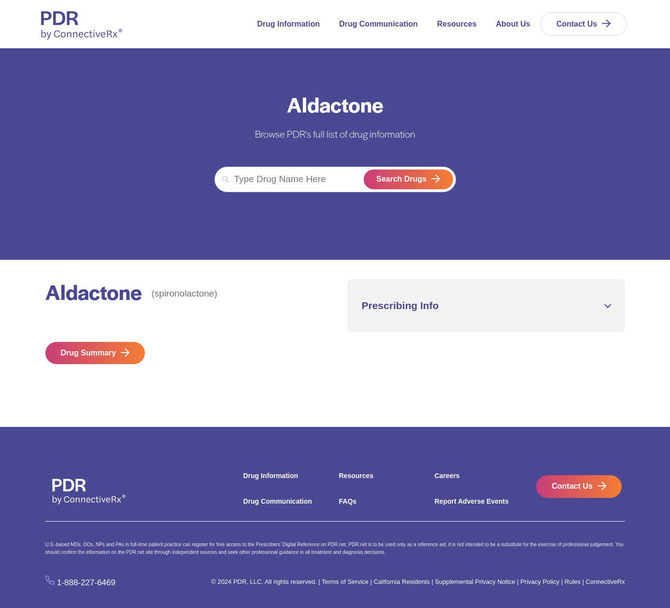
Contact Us (576, 24)
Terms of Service (345, 581)
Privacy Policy (539, 581)
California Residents (401, 581)
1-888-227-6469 (86, 582)
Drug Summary (88, 353)
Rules (573, 581)
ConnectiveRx (605, 581)
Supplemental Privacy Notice (475, 581)
